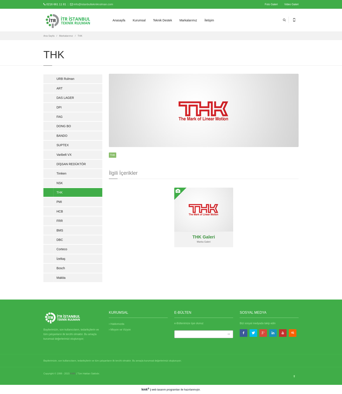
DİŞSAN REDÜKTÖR (71, 164)
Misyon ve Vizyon (120, 329)
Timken (61, 173)
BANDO (61, 135)
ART (59, 88)
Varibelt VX (64, 154)
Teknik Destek (162, 20)
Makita (60, 277)
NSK (59, 183)
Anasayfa (119, 20)
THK (80, 35)
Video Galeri (291, 4)
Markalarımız (188, 20)
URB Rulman (65, 79)
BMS (59, 230)
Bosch (60, 268)
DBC (59, 240)
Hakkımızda (116, 323)
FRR (59, 221)
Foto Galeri (271, 4)
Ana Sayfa (49, 35)
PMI (59, 202)
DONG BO (63, 126)
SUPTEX (62, 145)
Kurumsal (139, 20)
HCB (59, 211)
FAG (59, 116)
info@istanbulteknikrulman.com (93, 4)
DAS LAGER (65, 97)
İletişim (209, 20)
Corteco (61, 249)
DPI (59, 107)
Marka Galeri (204, 241)
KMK (72, 373)
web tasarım (159, 389)
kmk (146, 389)
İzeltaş (60, 258)
